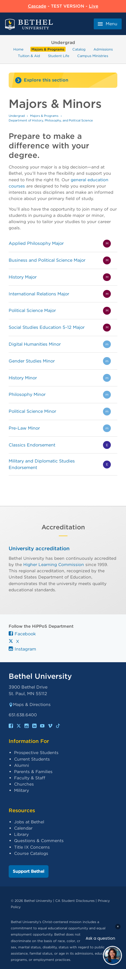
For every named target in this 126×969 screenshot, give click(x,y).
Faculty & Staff (29, 777)
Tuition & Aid (29, 56)
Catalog (79, 49)
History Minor (23, 377)
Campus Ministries (92, 56)
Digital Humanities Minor (35, 344)
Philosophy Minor (27, 394)
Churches (24, 784)
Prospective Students (36, 752)
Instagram (22, 649)
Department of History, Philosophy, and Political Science (51, 120)
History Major (23, 277)
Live (93, 6)
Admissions (103, 49)
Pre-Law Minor (24, 428)
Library (21, 834)
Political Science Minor (32, 411)
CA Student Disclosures (75, 901)
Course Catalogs (31, 853)
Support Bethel (28, 871)
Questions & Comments (39, 840)
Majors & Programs (47, 49)
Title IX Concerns (32, 847)
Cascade (37, 6)
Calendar (23, 828)
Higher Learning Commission (53, 564)
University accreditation (39, 548)
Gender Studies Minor (32, 361)
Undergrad (17, 116)
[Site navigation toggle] (63, 80)
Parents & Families (33, 771)
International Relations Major (39, 293)
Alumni (21, 765)
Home (18, 49)
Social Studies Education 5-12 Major (47, 327)
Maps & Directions (30, 704)
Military (21, 790)
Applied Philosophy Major (36, 243)
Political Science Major (32, 310)
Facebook (22, 633)
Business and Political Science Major (47, 260)
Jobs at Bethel (29, 821)
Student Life (58, 56)
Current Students (32, 759)
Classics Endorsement (32, 445)
